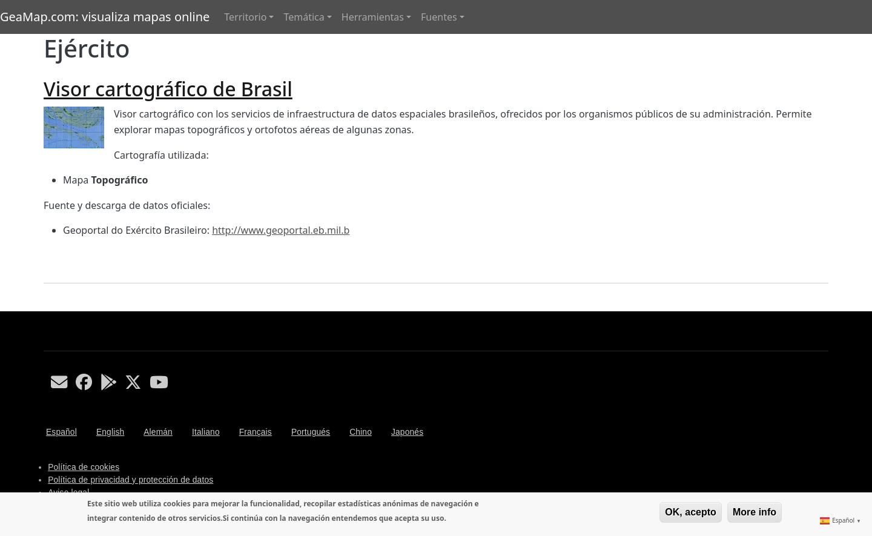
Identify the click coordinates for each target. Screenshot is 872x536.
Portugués (310, 432)
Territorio (245, 17)
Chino (360, 432)
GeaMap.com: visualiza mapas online (105, 16)
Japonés (407, 432)
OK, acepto (690, 512)
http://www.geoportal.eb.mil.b (280, 230)
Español (61, 432)
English (110, 432)
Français (255, 432)
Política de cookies (83, 467)
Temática (303, 17)
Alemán (158, 432)
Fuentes (439, 17)
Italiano (206, 432)
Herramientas (373, 17)
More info (754, 512)
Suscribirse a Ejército (48, 306)
